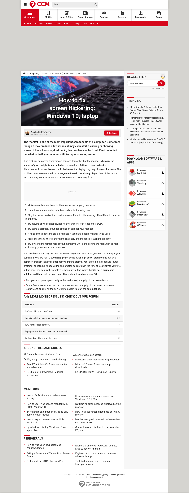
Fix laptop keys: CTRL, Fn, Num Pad (45, 461)
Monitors (82, 73)
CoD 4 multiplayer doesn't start (39, 311)
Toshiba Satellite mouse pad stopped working (46, 318)
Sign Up (68, 475)
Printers (67, 23)
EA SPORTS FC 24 (84, 372)
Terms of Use (84, 475)
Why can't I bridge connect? (37, 325)
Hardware (28, 23)
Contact (113, 475)
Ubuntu (58, 23)
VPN (92, 23)
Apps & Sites (66, 15)
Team (75, 475)
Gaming (103, 15)
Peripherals (69, 73)
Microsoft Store (83, 364)
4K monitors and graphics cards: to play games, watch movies (47, 413)
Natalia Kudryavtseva (41, 132)
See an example (159, 88)
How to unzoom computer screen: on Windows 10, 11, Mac (94, 398)
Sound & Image (85, 15)
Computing (34, 73)
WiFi (85, 23)
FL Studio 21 (33, 372)
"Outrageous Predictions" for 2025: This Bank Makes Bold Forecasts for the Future (146, 131)
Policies (121, 475)
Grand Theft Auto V (37, 364)
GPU (45, 238)
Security (122, 15)
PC (98, 23)
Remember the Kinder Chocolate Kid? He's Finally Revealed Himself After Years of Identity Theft (147, 121)
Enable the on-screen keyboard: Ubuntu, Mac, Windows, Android (96, 447)
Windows (39, 23)
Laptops (77, 23)
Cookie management (94, 477)
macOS (49, 23)
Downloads (140, 15)
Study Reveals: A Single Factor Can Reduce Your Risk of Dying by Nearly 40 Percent (146, 110)
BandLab (80, 359)
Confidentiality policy (100, 475)
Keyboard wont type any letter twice (41, 338)
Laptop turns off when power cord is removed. (46, 331)
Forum (159, 15)
